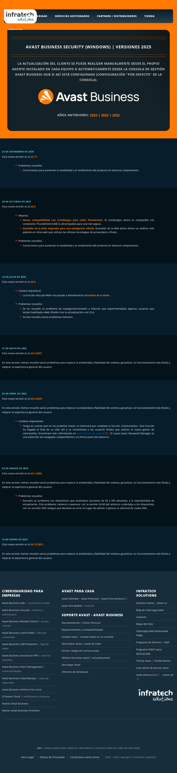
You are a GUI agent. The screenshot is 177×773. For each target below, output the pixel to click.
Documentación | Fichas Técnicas (81, 622)
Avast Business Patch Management (22, 666)
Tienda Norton (162, 660)
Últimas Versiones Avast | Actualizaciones (86, 657)
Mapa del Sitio (144, 624)
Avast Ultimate (70, 598)
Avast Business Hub (13, 603)
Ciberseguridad (35, 16)
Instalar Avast (70, 636)
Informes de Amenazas (75, 671)
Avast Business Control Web (18, 632)
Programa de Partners (149, 642)
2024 (93, 115)
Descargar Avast (71, 664)
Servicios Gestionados (72, 16)
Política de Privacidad (52, 757)
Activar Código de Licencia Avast (80, 650)
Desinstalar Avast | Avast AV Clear (81, 643)
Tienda (149, 16)
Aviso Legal (27, 757)
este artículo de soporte (91, 433)
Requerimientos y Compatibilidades (82, 629)
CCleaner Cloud (11, 696)
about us (162, 603)
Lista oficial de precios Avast (152, 667)
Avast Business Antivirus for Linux (21, 689)
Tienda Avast (143, 660)
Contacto (141, 617)
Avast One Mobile (72, 605)
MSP (166, 642)
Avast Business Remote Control (20, 621)
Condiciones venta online (84, 757)
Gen (39, 748)
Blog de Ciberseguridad (150, 610)
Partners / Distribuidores (117, 16)
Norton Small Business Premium (21, 710)
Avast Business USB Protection (19, 644)
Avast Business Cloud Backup (19, 678)
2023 (105, 115)
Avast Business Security (15, 610)
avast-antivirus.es (146, 674)
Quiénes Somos (145, 603)
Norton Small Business (15, 703)
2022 (116, 115)
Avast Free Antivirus (112, 598)
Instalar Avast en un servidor (97, 636)
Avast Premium (90, 598)
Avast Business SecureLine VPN (20, 655)
